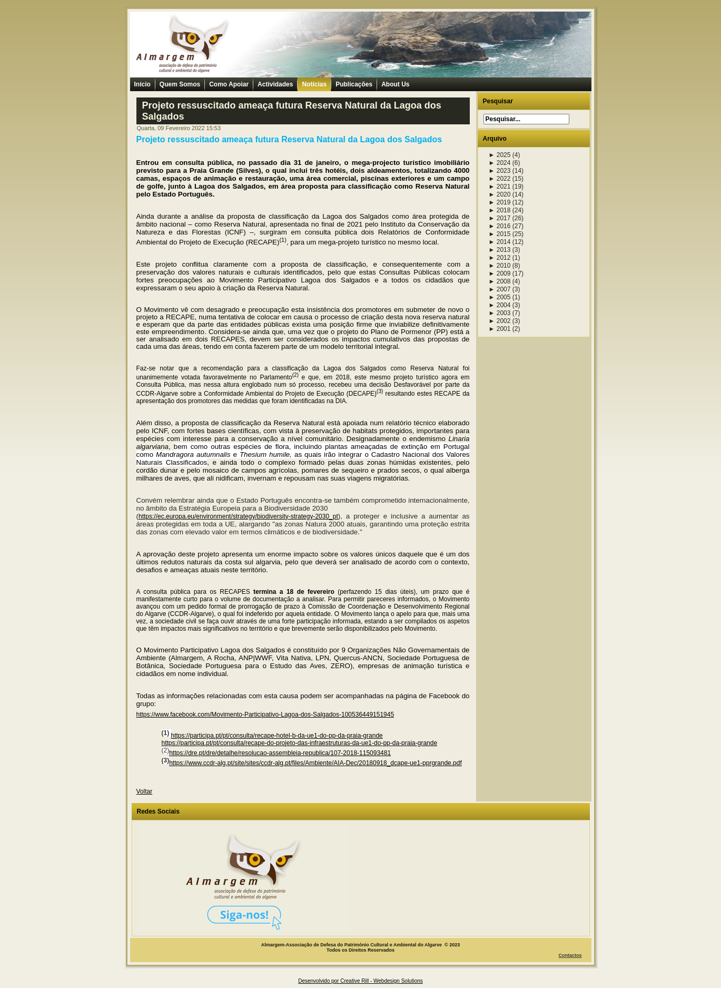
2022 (500, 178)
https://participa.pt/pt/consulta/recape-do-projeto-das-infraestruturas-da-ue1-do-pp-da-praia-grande (300, 743)
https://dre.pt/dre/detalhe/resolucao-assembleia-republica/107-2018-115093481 (280, 753)
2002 (500, 321)
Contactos (569, 955)
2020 (500, 194)
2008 (500, 281)
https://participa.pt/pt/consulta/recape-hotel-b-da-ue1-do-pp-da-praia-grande (277, 735)
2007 (500, 289)
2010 (500, 265)
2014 (500, 242)
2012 (500, 257)
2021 (500, 186)
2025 (500, 155)
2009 (500, 273)
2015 (500, 234)
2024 (500, 163)
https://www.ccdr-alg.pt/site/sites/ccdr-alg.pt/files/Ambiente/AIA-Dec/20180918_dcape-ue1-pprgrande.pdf (315, 763)
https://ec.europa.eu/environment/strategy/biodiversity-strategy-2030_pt (238, 516)
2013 (500, 249)
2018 (500, 210)
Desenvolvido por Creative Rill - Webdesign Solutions (360, 981)
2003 (500, 313)
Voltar (144, 791)
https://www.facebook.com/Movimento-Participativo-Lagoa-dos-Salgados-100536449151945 (265, 714)
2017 (500, 218)
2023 (500, 170)
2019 (500, 202)
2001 (500, 328)
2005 (500, 297)
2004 (500, 305)
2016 (500, 226)
